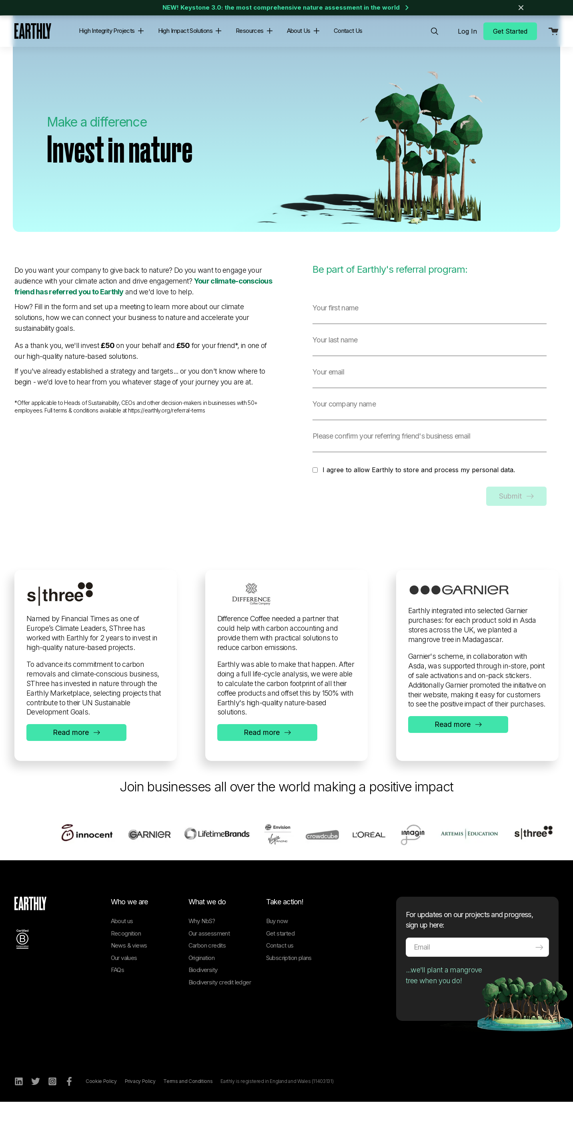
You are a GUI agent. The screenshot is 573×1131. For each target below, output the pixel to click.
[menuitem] (435, 31)
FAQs (117, 998)
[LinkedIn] (18, 1109)
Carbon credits (207, 973)
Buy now (277, 949)
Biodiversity (203, 998)
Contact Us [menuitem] (348, 30)
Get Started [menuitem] (510, 31)
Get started (280, 961)
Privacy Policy (140, 1109)
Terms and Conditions (187, 1109)
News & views (129, 973)
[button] (139, 31)
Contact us (280, 973)
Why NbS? (201, 949)
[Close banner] (521, 7)
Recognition (126, 961)
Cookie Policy (101, 1109)
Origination (201, 986)
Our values (124, 986)
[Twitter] (35, 1109)
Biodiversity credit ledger (219, 1010)
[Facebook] (69, 1109)
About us (122, 949)
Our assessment (209, 961)
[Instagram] (52, 1109)
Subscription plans (289, 986)
